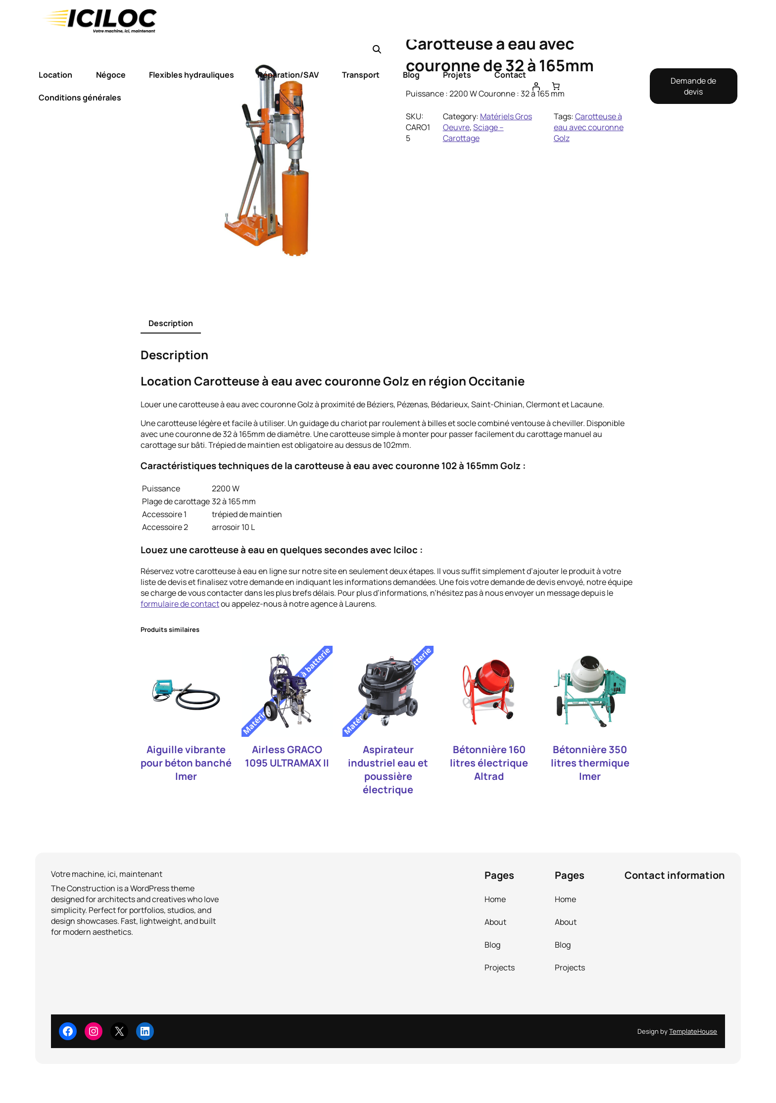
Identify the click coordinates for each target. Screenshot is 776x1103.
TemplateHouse (693, 1031)
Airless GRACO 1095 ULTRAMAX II (287, 756)
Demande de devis (693, 86)
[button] (377, 49)
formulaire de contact (180, 603)
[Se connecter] (536, 86)
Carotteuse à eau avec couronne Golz (589, 127)
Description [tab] (170, 323)
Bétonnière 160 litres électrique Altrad (489, 763)
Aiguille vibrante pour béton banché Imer (186, 763)
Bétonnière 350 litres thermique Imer (590, 763)
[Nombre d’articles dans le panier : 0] (556, 86)
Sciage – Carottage (473, 133)
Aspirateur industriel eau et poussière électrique (388, 769)
